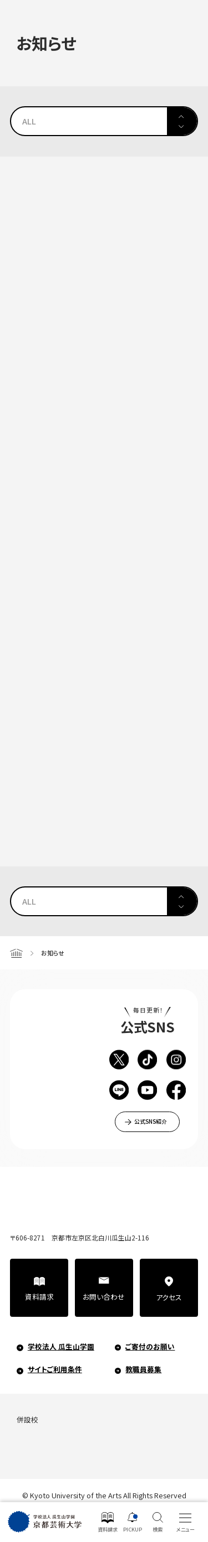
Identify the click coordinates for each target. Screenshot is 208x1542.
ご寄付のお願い (150, 1346)
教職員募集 (143, 1369)
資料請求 (39, 1296)
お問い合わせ (104, 1296)
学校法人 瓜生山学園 (61, 1346)
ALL (29, 121)
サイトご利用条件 (55, 1369)
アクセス (169, 1297)
